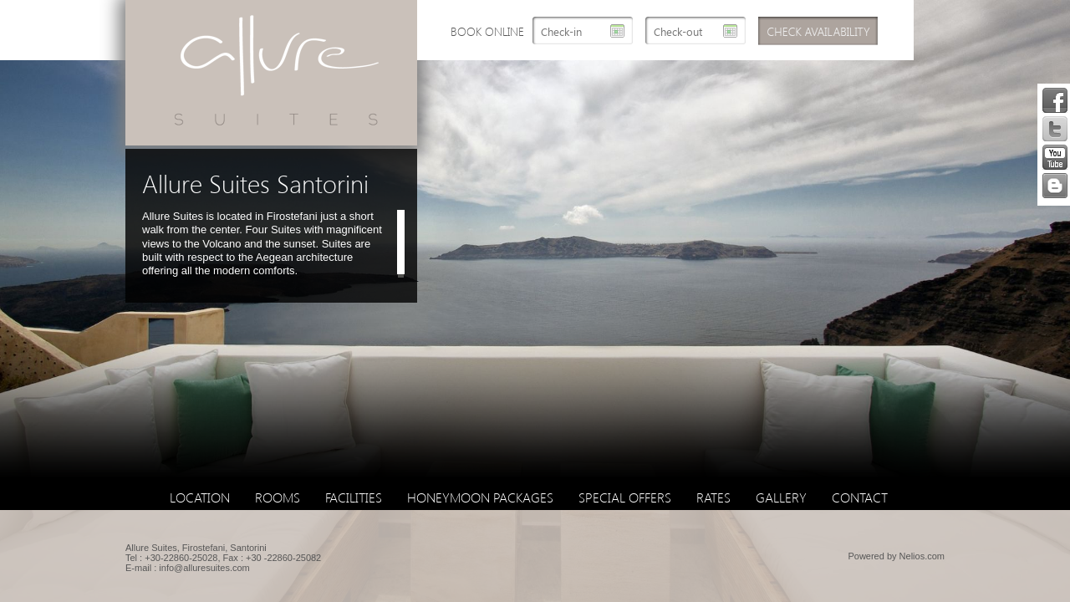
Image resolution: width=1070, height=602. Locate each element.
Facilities (353, 497)
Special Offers (624, 497)
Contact (860, 497)
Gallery (781, 497)
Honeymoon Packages (480, 497)
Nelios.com (922, 556)
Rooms (277, 497)
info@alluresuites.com (204, 568)
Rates (713, 497)
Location (200, 497)
